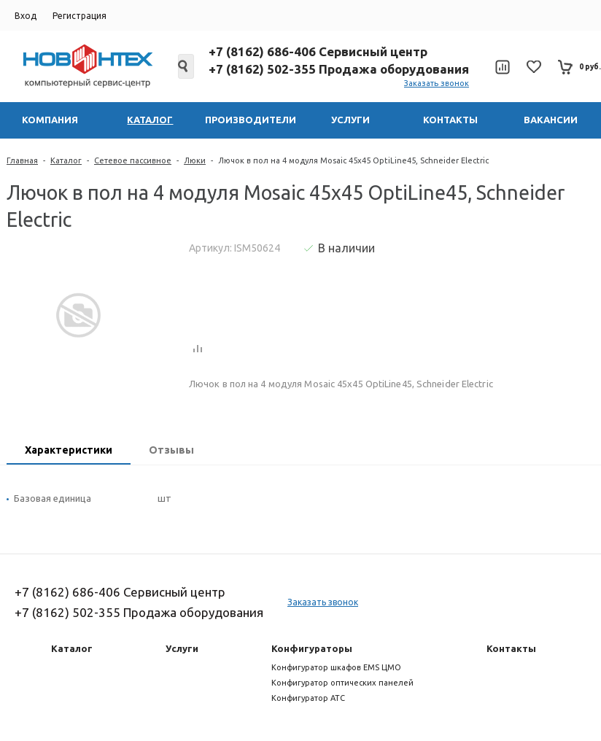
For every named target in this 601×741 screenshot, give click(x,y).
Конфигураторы (311, 648)
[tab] (69, 451)
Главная (22, 160)
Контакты (511, 648)
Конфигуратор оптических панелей (342, 682)
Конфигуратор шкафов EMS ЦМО (336, 667)
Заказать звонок (436, 83)
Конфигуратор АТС (308, 698)
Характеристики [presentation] (68, 450)
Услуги (182, 648)
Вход (25, 15)
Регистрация (79, 15)
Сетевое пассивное (132, 160)
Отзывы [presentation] (171, 450)
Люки (195, 160)
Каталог (66, 160)
